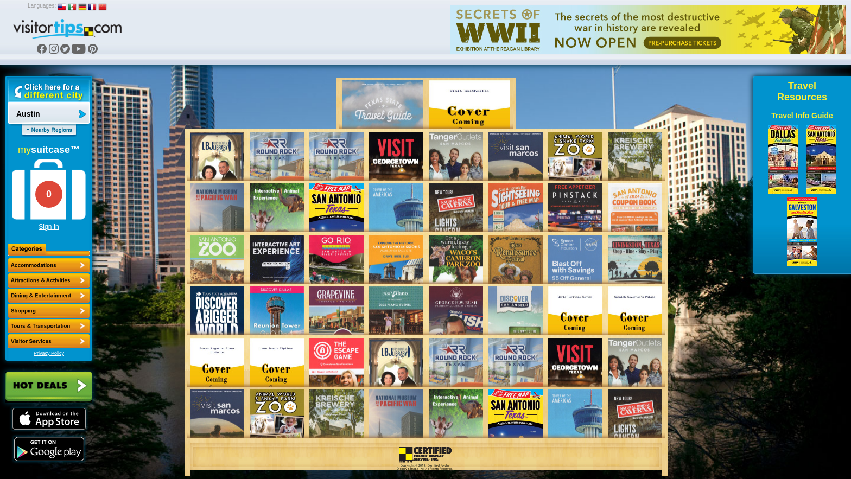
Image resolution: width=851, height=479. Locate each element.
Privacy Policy (49, 353)
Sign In (49, 227)
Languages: (42, 6)
